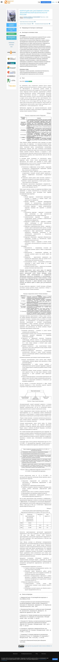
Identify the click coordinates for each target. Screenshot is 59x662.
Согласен (55, 659)
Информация (11, 42)
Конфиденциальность (26, 653)
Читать (27, 81)
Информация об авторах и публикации (31, 27)
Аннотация (11, 44)
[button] (1, 2)
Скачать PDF (11, 29)
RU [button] (56, 2)
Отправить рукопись (46, 2)
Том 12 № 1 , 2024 (44, 17)
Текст (11, 46)
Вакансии (15, 653)
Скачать (30, 81)
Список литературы (26, 594)
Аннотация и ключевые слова (29, 32)
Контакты (44, 653)
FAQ (37, 653)
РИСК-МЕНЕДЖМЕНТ (28, 18)
